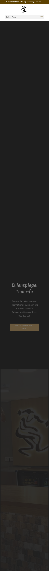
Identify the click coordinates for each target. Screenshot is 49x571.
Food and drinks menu (24, 327)
